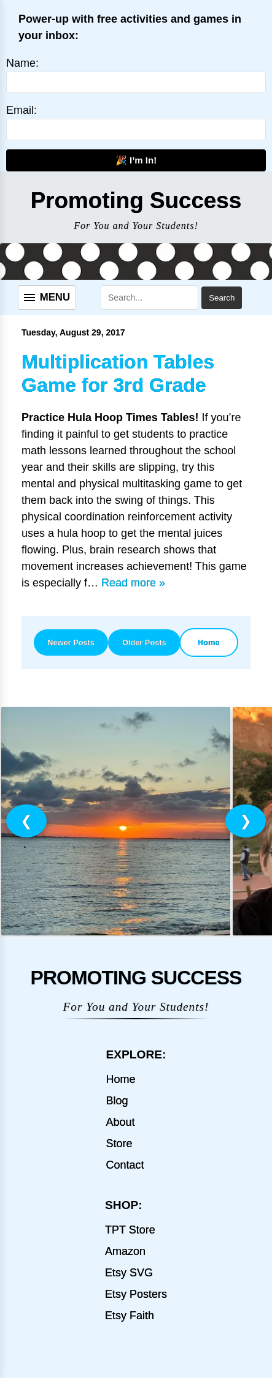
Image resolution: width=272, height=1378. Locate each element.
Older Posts (144, 642)
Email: (21, 110)
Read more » (133, 583)
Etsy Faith (129, 1315)
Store (119, 1143)
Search (222, 297)
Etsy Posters (136, 1294)
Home (209, 642)
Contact (125, 1165)
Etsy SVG (129, 1273)
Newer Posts (71, 642)
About (120, 1122)
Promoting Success (136, 200)
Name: (22, 63)
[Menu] (47, 297)
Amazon (125, 1251)
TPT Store (130, 1230)
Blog (117, 1101)
